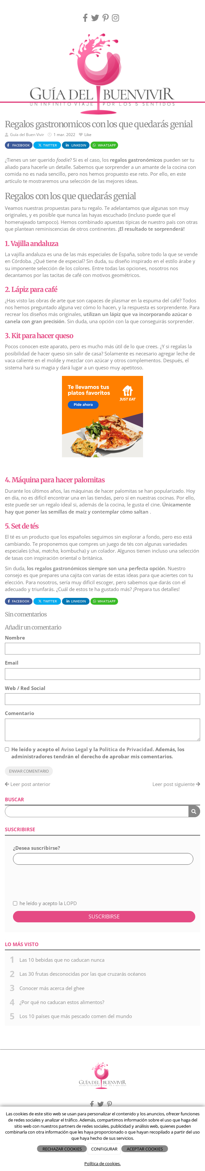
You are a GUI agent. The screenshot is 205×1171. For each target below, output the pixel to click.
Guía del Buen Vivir (27, 134)
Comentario (19, 713)
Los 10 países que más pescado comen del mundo (75, 1016)
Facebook (17, 145)
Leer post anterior (27, 784)
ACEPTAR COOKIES (145, 1149)
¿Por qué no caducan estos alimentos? (61, 1002)
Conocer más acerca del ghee (51, 988)
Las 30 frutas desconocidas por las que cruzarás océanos (82, 974)
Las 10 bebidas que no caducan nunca (61, 960)
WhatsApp (104, 145)
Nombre (15, 637)
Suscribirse (104, 916)
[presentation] (47, 879)
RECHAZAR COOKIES (62, 1149)
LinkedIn (75, 145)
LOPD (70, 903)
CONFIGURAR (104, 1149)
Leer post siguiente (176, 784)
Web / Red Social (25, 688)
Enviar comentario (29, 771)
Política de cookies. (102, 1163)
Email (11, 662)
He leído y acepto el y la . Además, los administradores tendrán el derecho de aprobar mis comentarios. (97, 752)
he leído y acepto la (45, 903)
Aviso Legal (74, 749)
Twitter (47, 145)
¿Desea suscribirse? (36, 848)
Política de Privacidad (126, 749)
